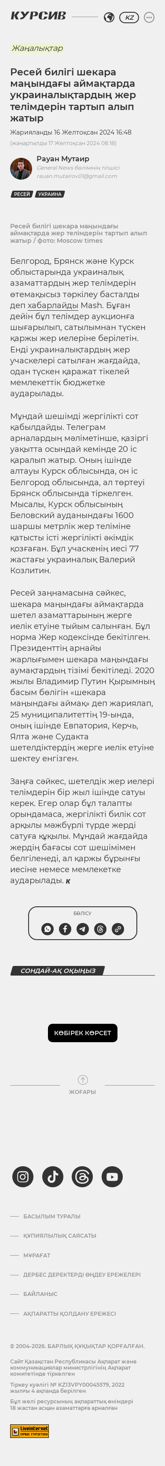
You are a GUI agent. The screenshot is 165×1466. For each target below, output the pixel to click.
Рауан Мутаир (63, 159)
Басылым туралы (52, 1217)
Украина (50, 194)
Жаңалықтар (36, 48)
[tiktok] (52, 1176)
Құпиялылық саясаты (59, 1236)
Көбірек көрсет (82, 1033)
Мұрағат (36, 1256)
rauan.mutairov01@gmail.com (77, 176)
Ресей (22, 194)
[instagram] (22, 1176)
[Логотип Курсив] (38, 15)
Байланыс (40, 1294)
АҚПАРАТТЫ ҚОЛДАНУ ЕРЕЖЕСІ (69, 1314)
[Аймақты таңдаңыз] (109, 17)
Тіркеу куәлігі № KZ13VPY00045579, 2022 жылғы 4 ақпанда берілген (67, 1387)
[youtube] (112, 1176)
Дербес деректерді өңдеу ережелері (82, 1275)
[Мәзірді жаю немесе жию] (149, 17)
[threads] (82, 1176)
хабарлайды (53, 305)
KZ (129, 17)
